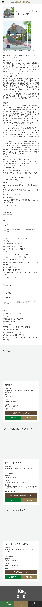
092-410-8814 (9, 397)
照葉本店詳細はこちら (21, 413)
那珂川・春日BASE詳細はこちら (21, 496)
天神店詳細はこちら (21, 572)
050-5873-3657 (9, 556)
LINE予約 (12, 418)
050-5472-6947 (9, 473)
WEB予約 (29, 418)
